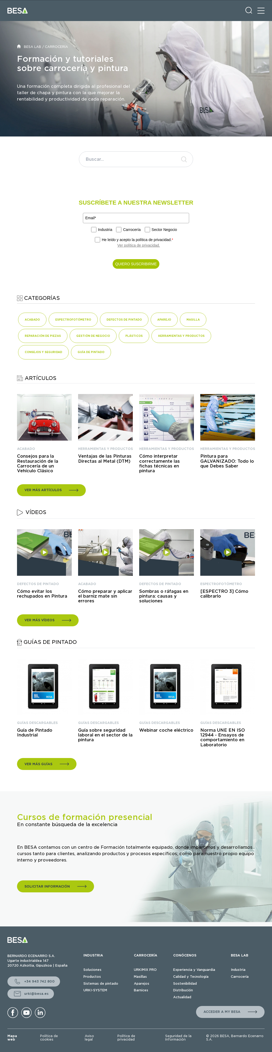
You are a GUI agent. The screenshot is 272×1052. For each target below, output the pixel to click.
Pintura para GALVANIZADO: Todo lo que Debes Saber (227, 461)
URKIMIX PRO (145, 970)
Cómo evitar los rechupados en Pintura (42, 594)
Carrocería (132, 229)
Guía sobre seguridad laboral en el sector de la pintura (105, 735)
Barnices (141, 990)
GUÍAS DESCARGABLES (37, 723)
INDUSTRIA (93, 955)
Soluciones (92, 970)
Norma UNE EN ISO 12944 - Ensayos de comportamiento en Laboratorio (222, 737)
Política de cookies (49, 1038)
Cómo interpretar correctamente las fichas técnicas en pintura (159, 463)
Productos (92, 977)
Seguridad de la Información (178, 1038)
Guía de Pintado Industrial (34, 733)
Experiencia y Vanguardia (194, 970)
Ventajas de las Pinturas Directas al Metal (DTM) (104, 458)
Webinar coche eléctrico (166, 730)
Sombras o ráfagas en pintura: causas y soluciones (163, 596)
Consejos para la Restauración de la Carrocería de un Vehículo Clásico (37, 463)
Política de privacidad (126, 1038)
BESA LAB (32, 47)
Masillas (140, 977)
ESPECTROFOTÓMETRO (221, 584)
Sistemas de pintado (100, 983)
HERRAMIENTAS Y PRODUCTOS (105, 449)
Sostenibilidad (185, 983)
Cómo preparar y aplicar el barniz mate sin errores (105, 596)
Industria (105, 229)
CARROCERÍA (56, 47)
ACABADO (26, 449)
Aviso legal (89, 1038)
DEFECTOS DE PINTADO (38, 584)
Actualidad (182, 997)
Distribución (183, 990)
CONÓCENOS (184, 955)
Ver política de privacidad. (138, 245)
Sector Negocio (164, 229)
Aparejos (141, 983)
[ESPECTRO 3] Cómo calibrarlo (224, 594)
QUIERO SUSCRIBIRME (136, 264)
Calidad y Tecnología (191, 977)
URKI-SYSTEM (95, 990)
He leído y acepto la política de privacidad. (137, 240)
